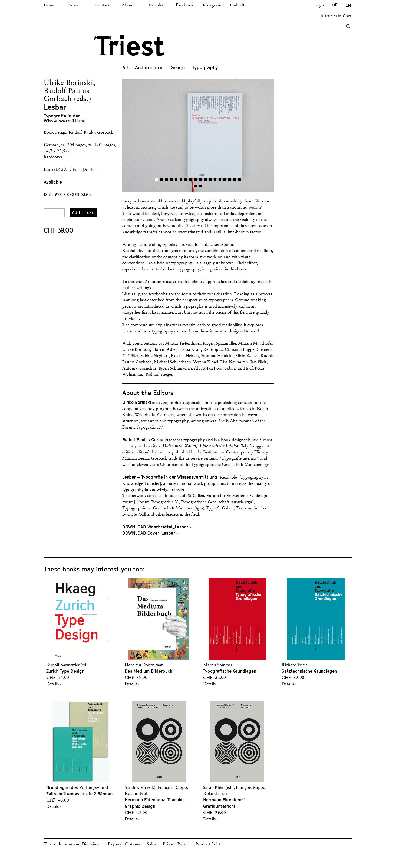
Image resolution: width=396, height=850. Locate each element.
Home (49, 5)
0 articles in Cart (336, 16)
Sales (151, 844)
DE (335, 5)
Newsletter (158, 5)
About (128, 5)
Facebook (185, 5)
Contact (102, 5)
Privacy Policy (176, 844)
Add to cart (83, 212)
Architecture (148, 68)
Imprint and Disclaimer (80, 844)
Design (177, 68)
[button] (160, 135)
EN (348, 5)
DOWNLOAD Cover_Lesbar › (150, 533)
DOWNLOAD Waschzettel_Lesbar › (156, 526)
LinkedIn (238, 5)
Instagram (212, 5)
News (73, 5)
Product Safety (209, 844)
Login (318, 5)
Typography (205, 67)
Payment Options (124, 844)
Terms (49, 844)
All (125, 68)
